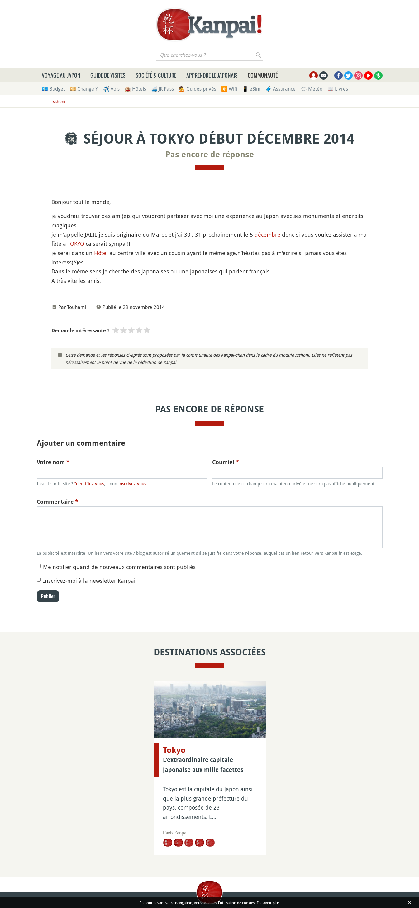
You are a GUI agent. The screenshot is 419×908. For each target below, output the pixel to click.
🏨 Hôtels (135, 88)
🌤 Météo (311, 88)
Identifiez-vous (89, 484)
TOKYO (76, 243)
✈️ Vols (111, 88)
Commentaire (57, 501)
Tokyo (174, 750)
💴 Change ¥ (84, 88)
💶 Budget (53, 88)
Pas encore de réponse (209, 154)
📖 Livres (337, 88)
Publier (48, 596)
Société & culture (156, 75)
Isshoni (58, 101)
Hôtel (101, 253)
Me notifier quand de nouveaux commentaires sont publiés (119, 567)
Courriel (225, 462)
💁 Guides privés (197, 88)
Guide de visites (108, 75)
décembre (267, 234)
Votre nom (53, 462)
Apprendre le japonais (212, 75)
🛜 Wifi (229, 88)
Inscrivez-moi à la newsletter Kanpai (89, 580)
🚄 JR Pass (162, 88)
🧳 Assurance (280, 88)
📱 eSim (251, 88)
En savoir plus (268, 902)
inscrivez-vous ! (133, 484)
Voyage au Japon (61, 75)
